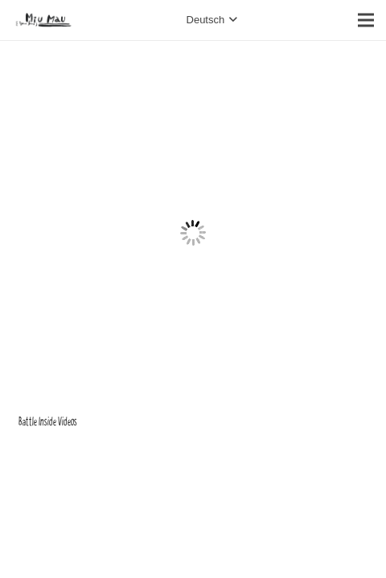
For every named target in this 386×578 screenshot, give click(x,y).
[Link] (43, 20)
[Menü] (366, 20)
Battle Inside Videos (47, 421)
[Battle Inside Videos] (193, 68)
